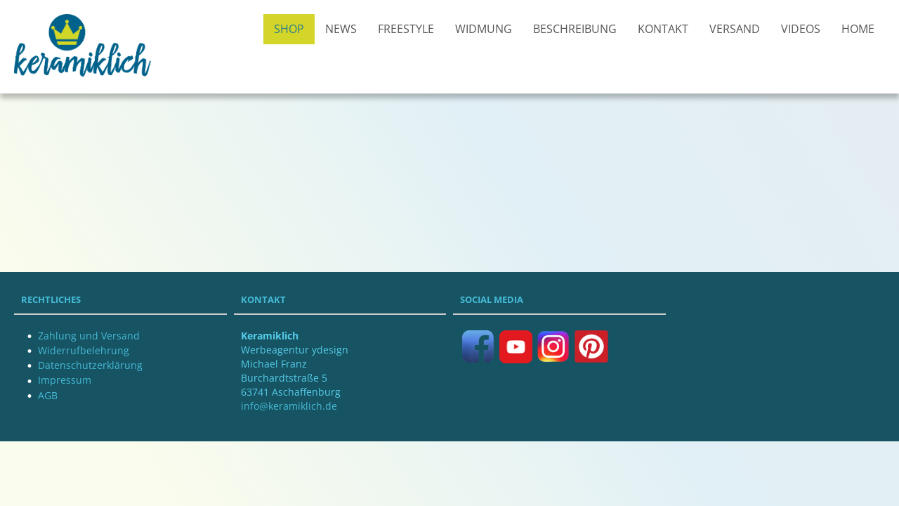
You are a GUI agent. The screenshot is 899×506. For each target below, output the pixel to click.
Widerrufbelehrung (83, 350)
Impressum (64, 380)
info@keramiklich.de (289, 406)
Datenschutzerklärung (90, 365)
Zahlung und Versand (89, 335)
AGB (48, 395)
